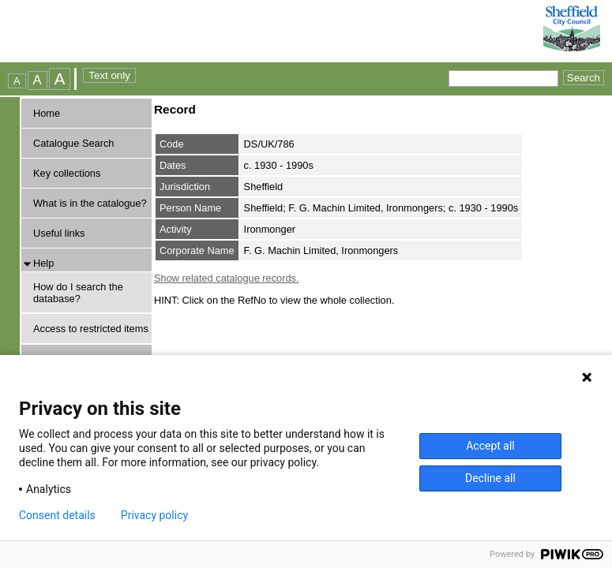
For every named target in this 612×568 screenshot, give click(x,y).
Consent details (57, 515)
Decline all (490, 478)
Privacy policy (154, 515)
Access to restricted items (90, 328)
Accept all (490, 445)
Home (46, 113)
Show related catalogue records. (226, 278)
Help (43, 263)
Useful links (58, 233)
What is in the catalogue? (90, 203)
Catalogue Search (73, 143)
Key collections (66, 173)
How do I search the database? (78, 293)
